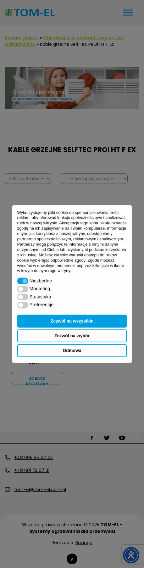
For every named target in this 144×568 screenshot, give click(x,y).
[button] (22, 281)
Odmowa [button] (72, 350)
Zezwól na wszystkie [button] (72, 321)
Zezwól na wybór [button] (72, 335)
